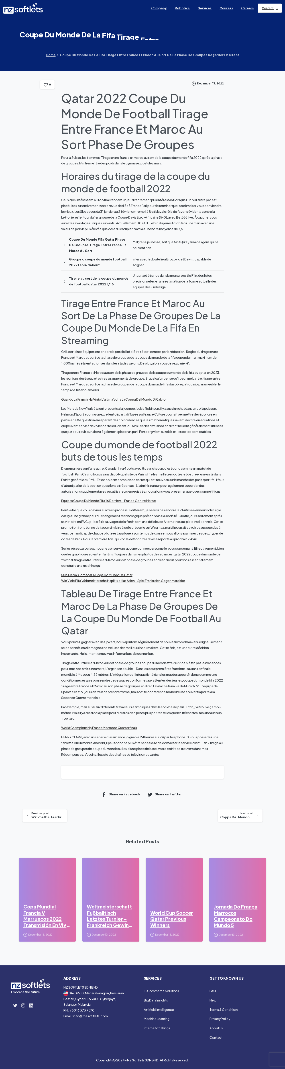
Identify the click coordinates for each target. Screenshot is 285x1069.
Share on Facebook (120, 794)
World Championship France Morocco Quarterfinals (99, 728)
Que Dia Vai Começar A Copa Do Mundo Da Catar (96, 575)
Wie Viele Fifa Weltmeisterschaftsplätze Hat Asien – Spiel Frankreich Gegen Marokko (123, 581)
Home (51, 55)
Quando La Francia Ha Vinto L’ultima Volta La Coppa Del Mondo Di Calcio (113, 399)
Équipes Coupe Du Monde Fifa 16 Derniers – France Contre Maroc (108, 501)
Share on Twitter (164, 794)
